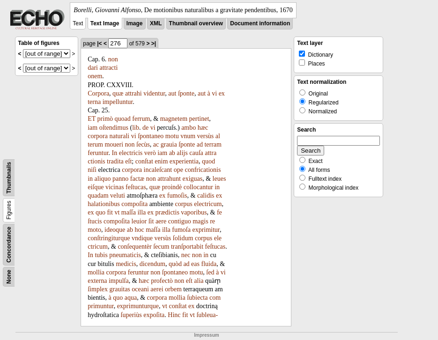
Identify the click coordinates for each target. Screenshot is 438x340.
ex (162, 195)
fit (109, 212)
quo (100, 212)
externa (97, 280)
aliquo (103, 178)
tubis (101, 255)
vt (116, 212)
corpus (183, 203)
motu (172, 136)
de (145, 127)
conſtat (144, 161)
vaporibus (194, 212)
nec (185, 255)
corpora (98, 136)
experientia (184, 161)
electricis (131, 152)
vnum (187, 136)
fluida (209, 263)
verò (150, 152)
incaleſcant (158, 169)
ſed (210, 272)
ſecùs (143, 144)
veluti (117, 195)
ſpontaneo (150, 136)
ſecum (161, 246)
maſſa (128, 212)
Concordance (9, 245)
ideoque (114, 229)
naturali (119, 136)
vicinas (114, 187)
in (90, 178)
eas (195, 263)
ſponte (186, 93)
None (9, 277)
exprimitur (206, 229)
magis (200, 221)
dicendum (152, 263)
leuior (139, 221)
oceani (140, 289)
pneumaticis (125, 255)
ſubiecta (197, 297)
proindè (172, 187)
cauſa (196, 152)
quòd (175, 263)
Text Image (104, 23)
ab (172, 152)
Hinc (174, 314)
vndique (142, 238)
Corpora (98, 93)
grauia (169, 144)
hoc (139, 229)
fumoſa (181, 229)
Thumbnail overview (196, 23)
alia (198, 280)
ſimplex (98, 289)
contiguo (179, 221)
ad (200, 144)
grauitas (120, 289)
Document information (260, 23)
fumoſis (177, 195)
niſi (92, 169)
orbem (173, 289)
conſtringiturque (109, 238)
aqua (131, 297)
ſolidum (183, 238)
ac (156, 144)
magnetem (173, 118)
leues (219, 178)
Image (134, 23)
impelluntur (118, 101)
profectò (162, 280)
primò (105, 118)
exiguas (192, 178)
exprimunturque (138, 306)
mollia (96, 272)
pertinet (199, 118)
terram (213, 144)
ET (92, 118)
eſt (128, 161)
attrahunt (169, 178)
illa (141, 212)
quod (208, 161)
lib (135, 127)
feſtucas (136, 187)
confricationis (203, 169)
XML (156, 23)
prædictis (167, 212)
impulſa (119, 280)
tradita (115, 161)
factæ (137, 178)
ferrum (141, 118)
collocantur (198, 187)
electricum (208, 203)
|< (99, 43)
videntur (154, 93)
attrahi (133, 93)
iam (92, 127)
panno (120, 178)
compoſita (134, 203)
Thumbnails (9, 177)
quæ (117, 93)
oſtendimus (113, 127)
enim (161, 161)
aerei (156, 289)
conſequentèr (134, 246)
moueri (113, 144)
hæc (203, 127)
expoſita (153, 314)
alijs (182, 152)
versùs (205, 136)
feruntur (98, 152)
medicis (126, 263)
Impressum (206, 335)
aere (161, 221)
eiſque (96, 187)
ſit (151, 221)
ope (178, 169)
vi (214, 93)
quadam (98, 195)
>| (153, 43)
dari (93, 67)
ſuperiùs (131, 314)
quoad (123, 118)
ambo (188, 127)
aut (172, 93)
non (113, 59)
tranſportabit (187, 246)
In (115, 152)
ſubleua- (207, 314)
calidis (206, 195)
